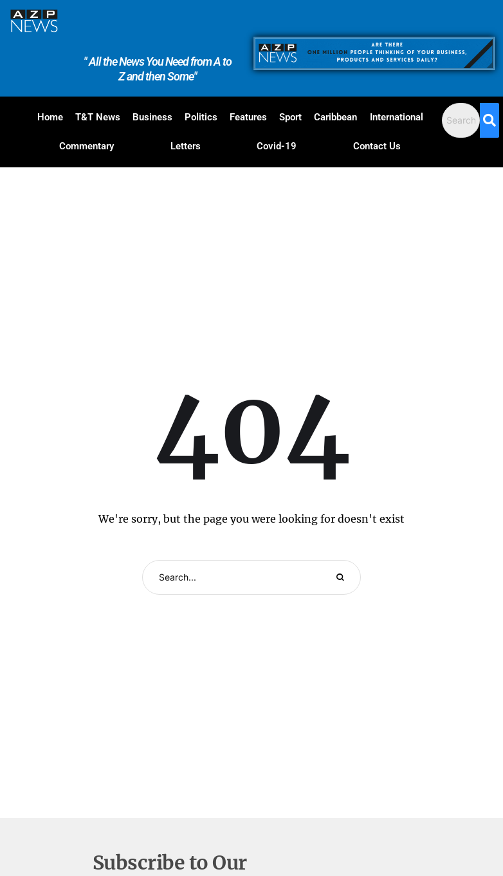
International (396, 117)
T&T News (97, 117)
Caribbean (335, 117)
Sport (290, 117)
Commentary (86, 146)
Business (152, 117)
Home (50, 117)
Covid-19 (277, 146)
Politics (201, 117)
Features (248, 117)
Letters (185, 146)
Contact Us (377, 146)
